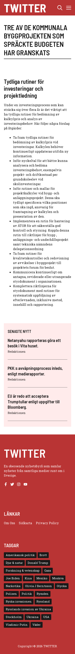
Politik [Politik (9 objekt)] (27, 594)
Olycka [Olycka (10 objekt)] (62, 586)
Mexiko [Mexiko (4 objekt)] (41, 578)
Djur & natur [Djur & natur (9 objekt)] (14, 563)
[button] (59, 7)
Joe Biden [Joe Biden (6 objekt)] (13, 578)
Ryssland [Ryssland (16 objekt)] (43, 601)
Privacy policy (47, 523)
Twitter (25, 8)
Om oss (9, 523)
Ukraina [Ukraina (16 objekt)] (32, 617)
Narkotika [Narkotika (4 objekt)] (13, 586)
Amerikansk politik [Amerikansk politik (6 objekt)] (20, 555)
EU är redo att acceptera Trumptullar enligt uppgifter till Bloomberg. (34, 401)
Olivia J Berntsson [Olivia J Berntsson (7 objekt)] (38, 586)
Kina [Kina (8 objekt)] (28, 578)
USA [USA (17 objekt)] (46, 617)
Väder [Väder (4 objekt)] (36, 625)
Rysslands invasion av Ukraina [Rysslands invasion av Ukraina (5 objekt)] (28, 609)
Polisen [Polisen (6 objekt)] (11, 594)
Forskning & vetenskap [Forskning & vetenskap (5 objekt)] (23, 570)
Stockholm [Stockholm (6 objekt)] (14, 617)
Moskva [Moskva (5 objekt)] (57, 578)
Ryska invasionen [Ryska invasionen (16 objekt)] (19, 601)
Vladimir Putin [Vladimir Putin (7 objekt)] (17, 625)
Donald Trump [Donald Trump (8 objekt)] (38, 563)
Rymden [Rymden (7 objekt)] (43, 594)
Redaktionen (17, 351)
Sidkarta (25, 523)
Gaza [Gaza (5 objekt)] (47, 570)
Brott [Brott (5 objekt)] (43, 555)
